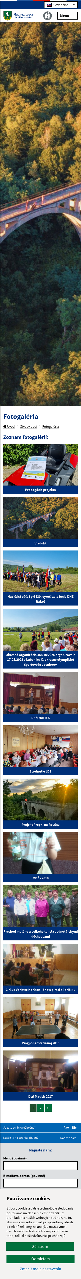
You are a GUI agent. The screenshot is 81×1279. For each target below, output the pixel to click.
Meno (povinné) (15, 1158)
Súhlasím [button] (40, 1246)
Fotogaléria (50, 426)
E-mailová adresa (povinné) (24, 1175)
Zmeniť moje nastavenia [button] (40, 1269)
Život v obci (28, 426)
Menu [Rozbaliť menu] (67, 15)
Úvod (9, 426)
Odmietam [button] (40, 1258)
